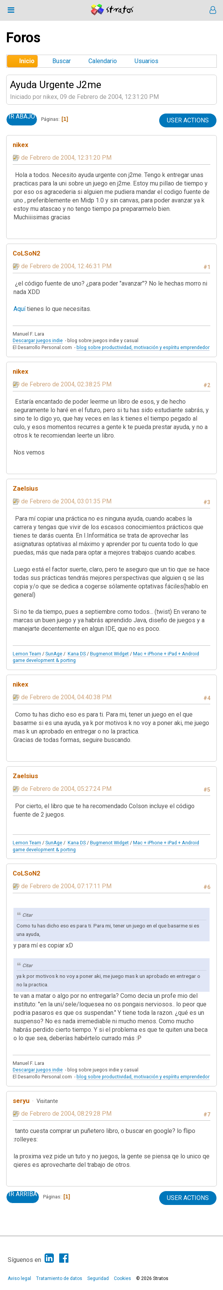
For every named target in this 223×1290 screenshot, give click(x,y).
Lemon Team (27, 654)
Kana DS (77, 654)
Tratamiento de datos (59, 1278)
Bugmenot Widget (109, 654)
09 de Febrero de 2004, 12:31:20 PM (62, 157)
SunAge (53, 654)
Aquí (19, 308)
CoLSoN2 (26, 253)
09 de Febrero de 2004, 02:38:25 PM (62, 384)
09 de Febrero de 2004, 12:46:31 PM (62, 266)
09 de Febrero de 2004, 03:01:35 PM (62, 501)
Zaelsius (25, 488)
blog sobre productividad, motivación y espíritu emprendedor (143, 347)
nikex (20, 145)
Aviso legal (19, 1278)
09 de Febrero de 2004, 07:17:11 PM (62, 886)
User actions (188, 120)
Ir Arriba (22, 1194)
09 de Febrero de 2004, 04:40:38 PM (62, 697)
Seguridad (98, 1278)
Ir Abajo (21, 116)
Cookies (122, 1278)
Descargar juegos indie (38, 340)
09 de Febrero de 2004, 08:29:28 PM (62, 1113)
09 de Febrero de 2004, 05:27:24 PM (62, 788)
